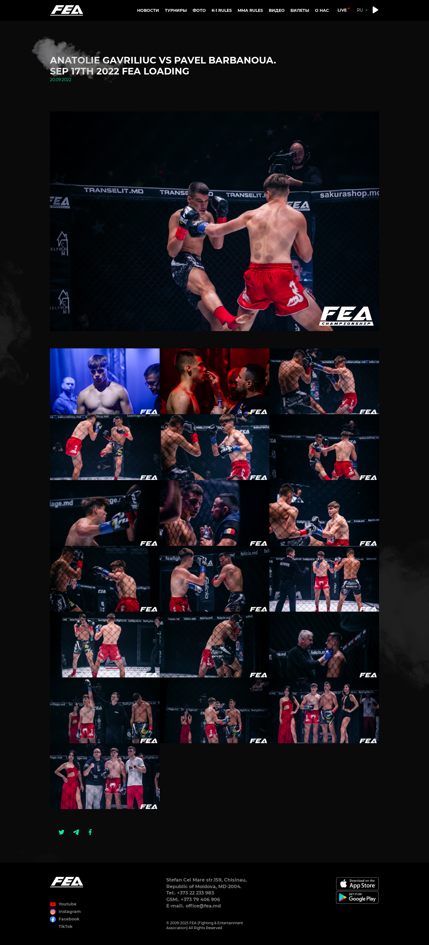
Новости (148, 10)
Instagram (70, 911)
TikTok (65, 926)
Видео (277, 10)
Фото (199, 10)
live (342, 10)
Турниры (176, 10)
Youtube (68, 904)
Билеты (299, 10)
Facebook (69, 919)
